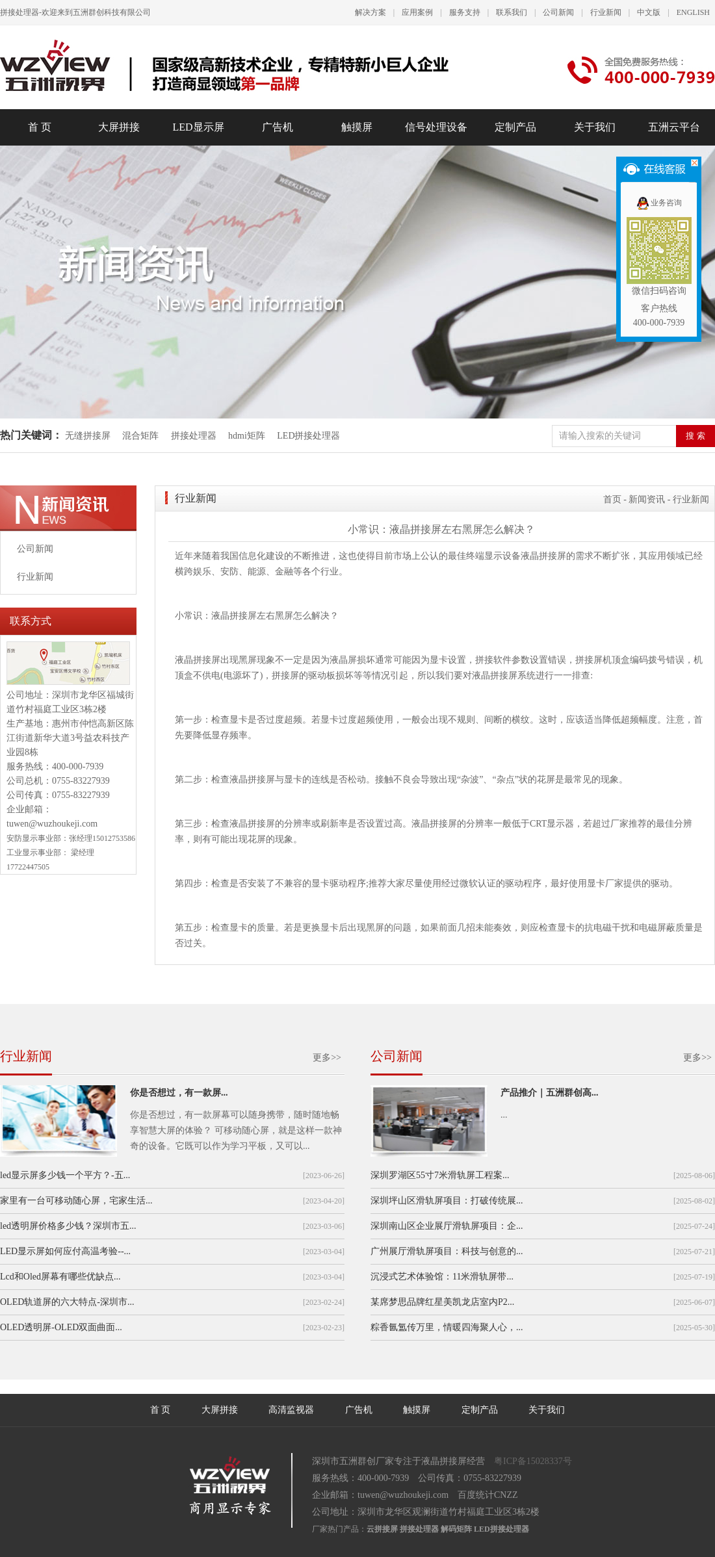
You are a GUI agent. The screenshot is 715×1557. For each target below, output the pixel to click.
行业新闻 (605, 12)
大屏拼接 (119, 127)
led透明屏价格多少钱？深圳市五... (68, 1226)
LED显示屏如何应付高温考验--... (65, 1251)
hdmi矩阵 (246, 436)
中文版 (648, 12)
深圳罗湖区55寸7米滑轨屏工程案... (440, 1175)
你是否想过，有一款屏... (179, 1093)
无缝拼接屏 (89, 436)
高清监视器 (291, 1410)
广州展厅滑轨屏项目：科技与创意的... (446, 1251)
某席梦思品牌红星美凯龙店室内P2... (442, 1302)
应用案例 (417, 12)
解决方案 (370, 12)
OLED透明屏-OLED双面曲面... (61, 1327)
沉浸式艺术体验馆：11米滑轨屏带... (442, 1276)
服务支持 (464, 12)
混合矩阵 (140, 436)
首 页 (39, 127)
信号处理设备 (436, 127)
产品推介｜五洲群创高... (549, 1093)
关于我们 (595, 127)
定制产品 (515, 127)
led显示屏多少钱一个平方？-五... (65, 1175)
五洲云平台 (674, 127)
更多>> (327, 1057)
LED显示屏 (198, 127)
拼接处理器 (193, 436)
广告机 (277, 127)
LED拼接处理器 (308, 436)
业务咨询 (659, 202)
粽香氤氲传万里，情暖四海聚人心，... (446, 1327)
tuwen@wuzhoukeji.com (52, 824)
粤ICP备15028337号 (533, 1461)
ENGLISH (693, 12)
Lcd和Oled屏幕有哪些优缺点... (60, 1276)
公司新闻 (558, 12)
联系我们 (511, 12)
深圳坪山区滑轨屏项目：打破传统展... (446, 1200)
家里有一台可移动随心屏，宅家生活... (76, 1200)
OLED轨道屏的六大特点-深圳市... (67, 1302)
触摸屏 (356, 127)
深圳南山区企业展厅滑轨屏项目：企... (446, 1226)
